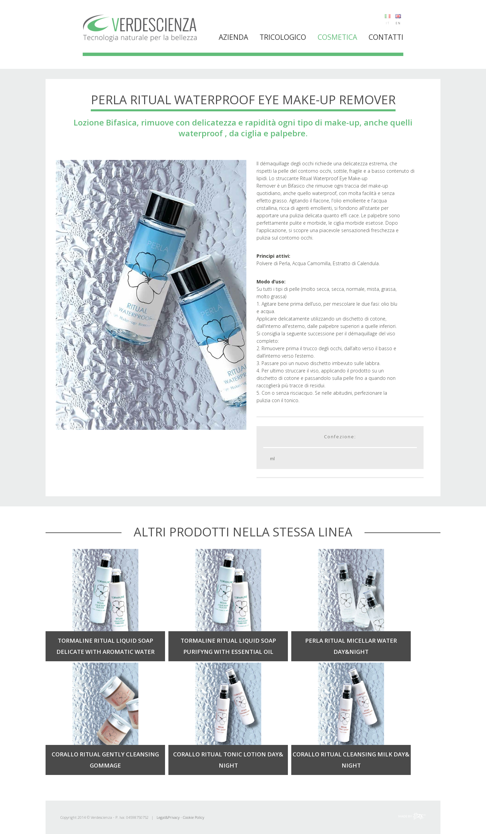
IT (388, 23)
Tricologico (283, 37)
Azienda (233, 37)
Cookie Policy (193, 817)
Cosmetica (337, 37)
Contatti (386, 37)
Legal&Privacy (168, 817)
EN (398, 23)
